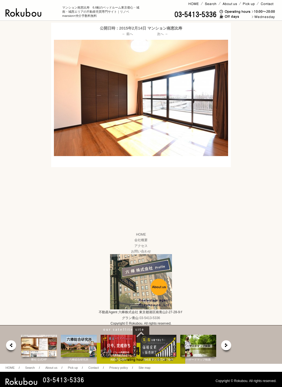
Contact (93, 367)
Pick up (73, 367)
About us (51, 367)
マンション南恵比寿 (164, 28)
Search (30, 367)
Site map (144, 367)
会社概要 (141, 240)
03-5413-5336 (149, 318)
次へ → (162, 34)
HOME (141, 234)
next (226, 346)
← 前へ (127, 34)
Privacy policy (118, 367)
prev (11, 346)
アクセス (141, 246)
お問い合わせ (141, 251)
